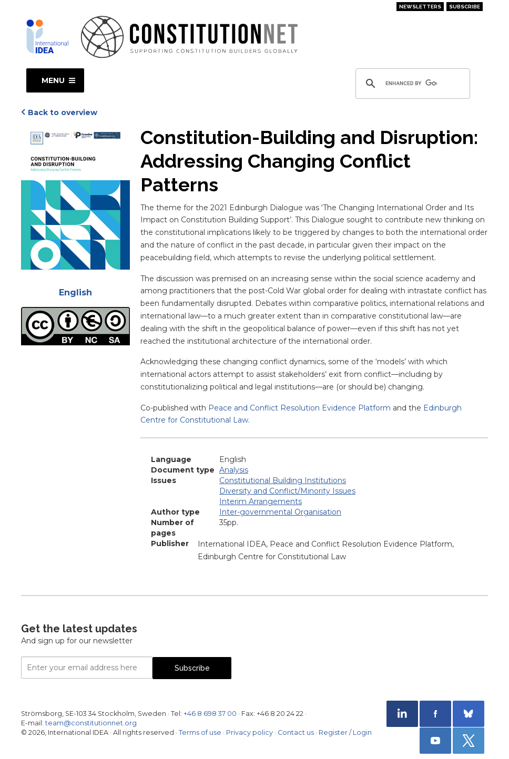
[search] (411, 83)
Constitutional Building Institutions (282, 480)
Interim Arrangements (260, 501)
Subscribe (464, 6)
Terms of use (200, 732)
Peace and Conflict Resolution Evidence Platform (299, 408)
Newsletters (420, 6)
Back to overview (62, 112)
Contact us (296, 732)
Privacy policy (249, 732)
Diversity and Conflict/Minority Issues (287, 491)
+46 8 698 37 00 (210, 713)
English (75, 293)
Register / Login (345, 732)
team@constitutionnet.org (91, 723)
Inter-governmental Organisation (280, 512)
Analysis (233, 470)
